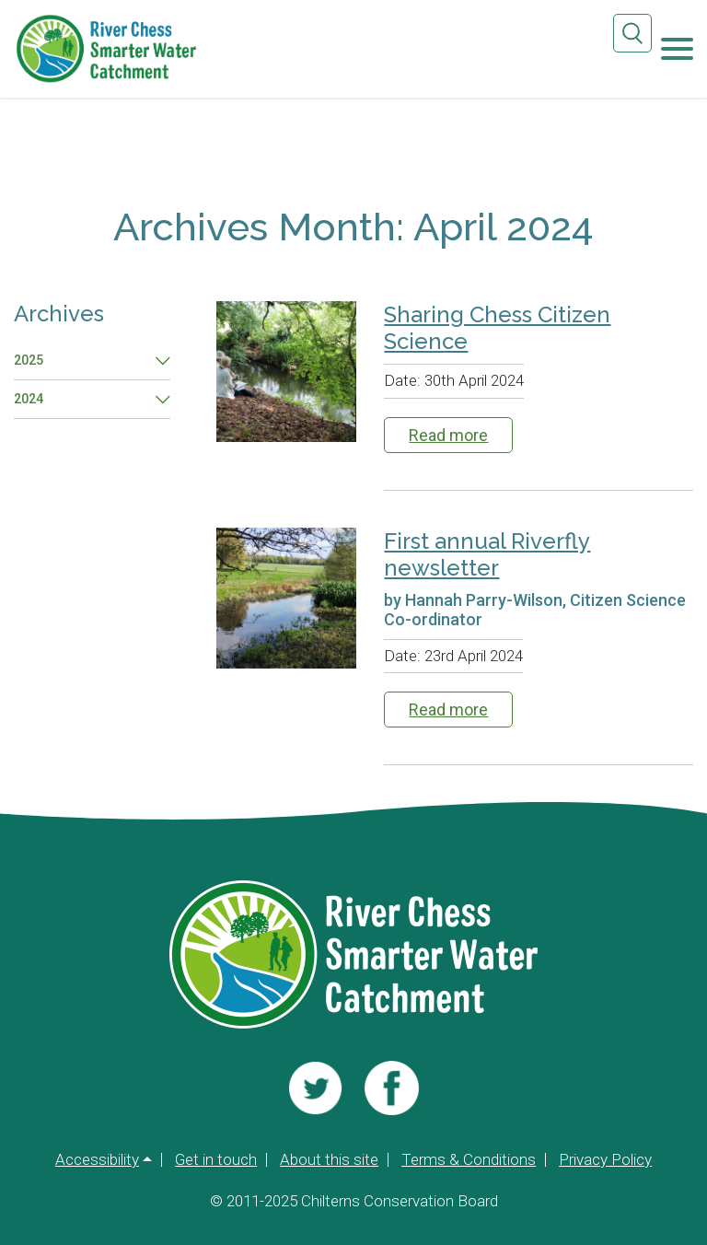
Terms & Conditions (468, 1160)
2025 (28, 360)
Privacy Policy (605, 1160)
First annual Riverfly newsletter (486, 553)
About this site (329, 1160)
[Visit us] (315, 1087)
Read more (448, 434)
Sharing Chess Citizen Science (497, 327)
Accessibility (97, 1160)
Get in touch (216, 1160)
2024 (28, 398)
